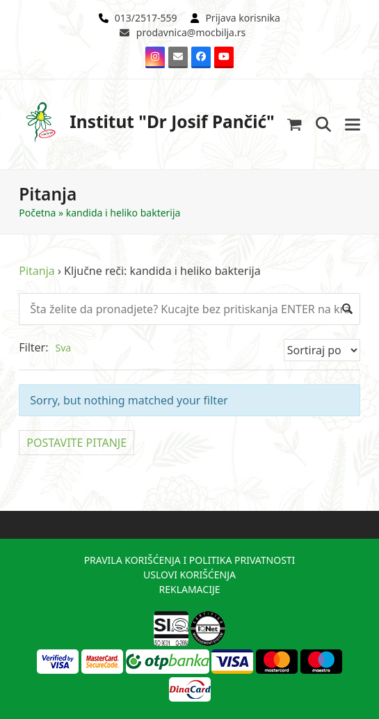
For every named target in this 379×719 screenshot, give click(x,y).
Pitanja (37, 270)
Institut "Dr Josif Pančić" (147, 122)
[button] (294, 124)
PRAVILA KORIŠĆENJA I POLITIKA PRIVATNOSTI (190, 560)
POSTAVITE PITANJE (76, 442)
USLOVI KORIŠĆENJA (189, 574)
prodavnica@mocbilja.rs (190, 32)
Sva (64, 347)
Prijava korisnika (242, 17)
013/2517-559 (146, 17)
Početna (37, 212)
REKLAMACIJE (189, 589)
